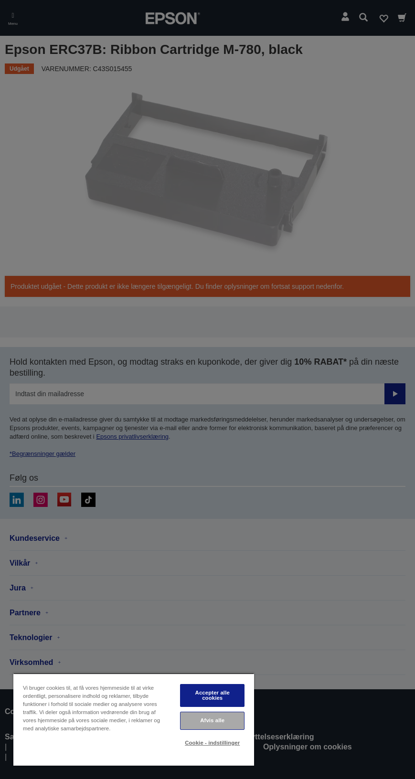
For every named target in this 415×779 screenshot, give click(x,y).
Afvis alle (212, 720)
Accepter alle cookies (212, 695)
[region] (133, 719)
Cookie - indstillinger (212, 743)
